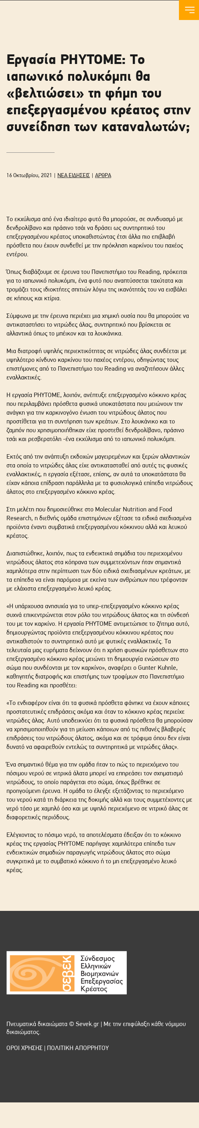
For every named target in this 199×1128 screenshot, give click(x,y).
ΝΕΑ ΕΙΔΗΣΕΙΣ (73, 176)
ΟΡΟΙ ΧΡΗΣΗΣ (24, 1048)
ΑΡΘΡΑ (103, 176)
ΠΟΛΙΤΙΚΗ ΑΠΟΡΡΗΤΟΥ (78, 1048)
